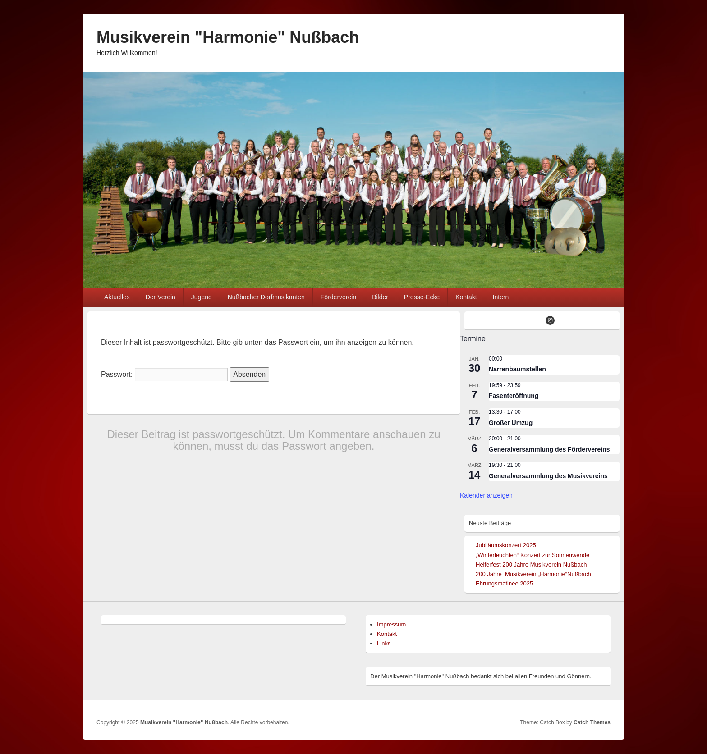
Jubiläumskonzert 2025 (506, 545)
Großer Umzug (511, 422)
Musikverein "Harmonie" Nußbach (227, 37)
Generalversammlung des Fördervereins (549, 449)
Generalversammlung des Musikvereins (548, 476)
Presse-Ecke (422, 297)
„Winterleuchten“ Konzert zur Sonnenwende (532, 555)
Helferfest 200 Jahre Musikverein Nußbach (531, 564)
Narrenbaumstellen (517, 369)
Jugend (201, 297)
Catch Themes (592, 722)
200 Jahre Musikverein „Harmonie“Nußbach (533, 574)
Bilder (380, 297)
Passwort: (164, 374)
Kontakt (466, 297)
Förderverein (338, 297)
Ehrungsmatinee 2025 (504, 583)
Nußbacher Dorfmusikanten (266, 297)
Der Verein (160, 297)
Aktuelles (117, 297)
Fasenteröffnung (513, 395)
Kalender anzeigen (486, 495)
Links (383, 643)
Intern (501, 297)
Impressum (391, 624)
